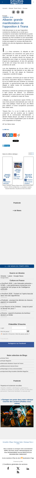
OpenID (4, 334)
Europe (25, 8)
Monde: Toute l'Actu (15, 8)
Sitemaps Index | (18, 442)
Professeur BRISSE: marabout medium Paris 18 (6, 181)
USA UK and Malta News (14, 187)
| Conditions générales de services (14, 464)
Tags (32, 458)
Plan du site (16, 458)
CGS (18, 443)
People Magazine (6, 360)
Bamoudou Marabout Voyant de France (12, 363)
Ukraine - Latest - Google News (12, 276)
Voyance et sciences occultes (11, 385)
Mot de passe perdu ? (23, 334)
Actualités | (6, 442)
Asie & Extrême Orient (28, 185)
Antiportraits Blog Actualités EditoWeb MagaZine (14, 371)
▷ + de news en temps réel (17, 266)
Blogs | (12, 442)
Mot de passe (5, 331)
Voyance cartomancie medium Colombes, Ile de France (28, 181)
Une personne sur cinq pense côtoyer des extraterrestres (18, 176)
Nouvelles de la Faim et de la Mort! (23, 188)
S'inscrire (11, 334)
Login (2, 328)
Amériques (9, 185)
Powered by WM (18, 461)
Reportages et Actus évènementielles (12, 368)
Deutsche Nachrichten (10, 188)
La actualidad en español (25, 187)
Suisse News (5, 358)
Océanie (6, 187)
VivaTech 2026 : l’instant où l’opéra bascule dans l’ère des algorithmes (17, 295)
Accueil (4, 8)
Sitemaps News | (28, 442)
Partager (5, 146)
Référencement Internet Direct (10, 366)
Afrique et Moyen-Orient (17, 185)
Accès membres (7, 458)
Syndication (26, 458)
